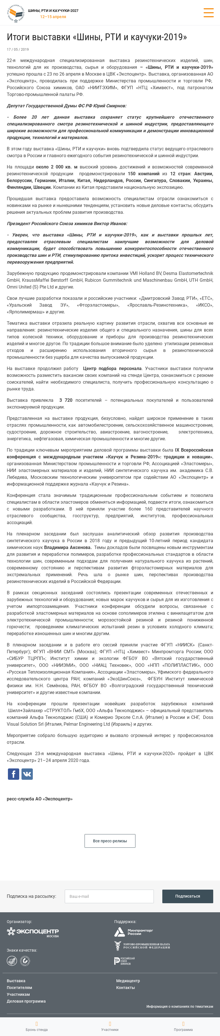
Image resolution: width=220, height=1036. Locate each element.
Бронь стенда (37, 1026)
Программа (183, 1026)
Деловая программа (26, 1001)
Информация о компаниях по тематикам (179, 1007)
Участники (109, 1026)
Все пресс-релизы (110, 841)
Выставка (16, 981)
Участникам (18, 994)
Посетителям (19, 987)
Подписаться (187, 896)
